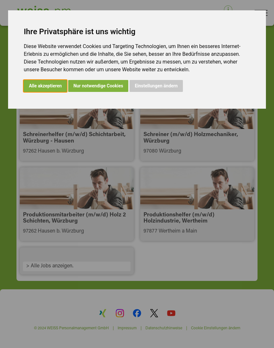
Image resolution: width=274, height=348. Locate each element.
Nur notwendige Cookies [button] (98, 85)
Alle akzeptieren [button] (45, 85)
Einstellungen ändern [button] (156, 85)
